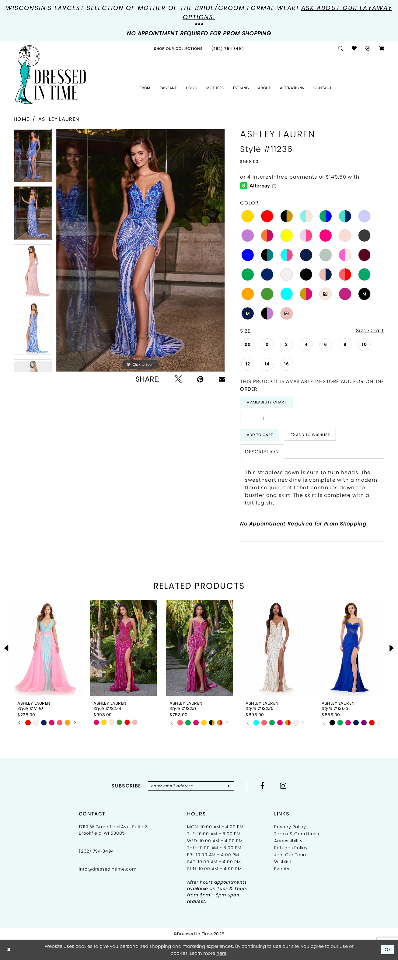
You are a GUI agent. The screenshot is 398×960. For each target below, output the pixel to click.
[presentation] (47, 648)
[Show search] (340, 48)
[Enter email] (191, 786)
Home (21, 119)
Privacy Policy (290, 827)
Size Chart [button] (370, 330)
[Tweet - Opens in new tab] (178, 379)
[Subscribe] (229, 786)
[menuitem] (178, 48)
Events (281, 869)
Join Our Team (291, 855)
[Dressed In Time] (50, 74)
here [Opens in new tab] (221, 953)
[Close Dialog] (9, 949)
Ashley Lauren (58, 119)
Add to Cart (260, 435)
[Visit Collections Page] (178, 48)
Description (262, 452)
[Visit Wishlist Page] (354, 48)
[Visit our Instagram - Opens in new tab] (283, 786)
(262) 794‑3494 (96, 851)
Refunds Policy (291, 848)
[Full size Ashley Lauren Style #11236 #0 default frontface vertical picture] (140, 250)
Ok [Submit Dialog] (388, 949)
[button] (368, 48)
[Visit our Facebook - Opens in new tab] (262, 786)
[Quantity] (254, 418)
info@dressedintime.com (108, 869)
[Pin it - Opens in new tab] (200, 379)
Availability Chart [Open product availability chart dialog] (266, 402)
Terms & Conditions (296, 834)
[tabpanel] (33, 158)
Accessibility (288, 841)
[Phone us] (228, 48)
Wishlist (282, 862)
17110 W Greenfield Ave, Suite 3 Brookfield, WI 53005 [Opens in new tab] (113, 830)
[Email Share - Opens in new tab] (222, 379)
